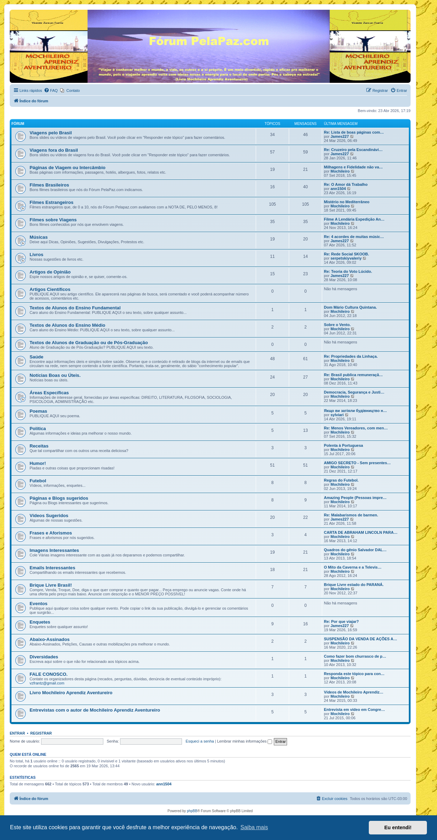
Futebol (38, 480)
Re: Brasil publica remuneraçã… (353, 375)
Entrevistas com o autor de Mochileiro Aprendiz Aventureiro (95, 710)
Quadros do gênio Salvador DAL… (355, 550)
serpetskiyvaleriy (346, 258)
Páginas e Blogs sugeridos (59, 498)
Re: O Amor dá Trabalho (346, 184)
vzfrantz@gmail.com (47, 683)
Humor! (38, 463)
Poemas (38, 411)
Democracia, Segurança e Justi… (354, 392)
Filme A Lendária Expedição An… (354, 219)
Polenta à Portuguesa (343, 445)
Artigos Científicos (50, 289)
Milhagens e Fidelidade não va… (353, 167)
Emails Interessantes (52, 567)
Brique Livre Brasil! (51, 585)
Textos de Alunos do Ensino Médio (67, 325)
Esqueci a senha (200, 741)
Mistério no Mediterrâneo (347, 202)
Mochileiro (340, 171)
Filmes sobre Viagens (53, 219)
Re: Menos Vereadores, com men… (356, 428)
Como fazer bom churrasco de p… (355, 656)
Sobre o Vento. (337, 325)
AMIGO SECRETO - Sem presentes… (357, 463)
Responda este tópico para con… (354, 674)
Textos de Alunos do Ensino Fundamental (75, 307)
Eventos (38, 603)
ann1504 (338, 189)
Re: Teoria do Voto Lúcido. (348, 271)
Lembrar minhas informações (244, 741)
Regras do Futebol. (341, 480)
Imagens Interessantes (54, 550)
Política (38, 428)
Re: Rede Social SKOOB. (346, 254)
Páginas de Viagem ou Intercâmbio (67, 167)
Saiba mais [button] (254, 827)
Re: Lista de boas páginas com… (354, 132)
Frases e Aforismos (51, 533)
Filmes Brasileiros (49, 185)
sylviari (337, 415)
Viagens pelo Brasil (51, 132)
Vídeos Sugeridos (49, 515)
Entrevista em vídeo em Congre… (354, 709)
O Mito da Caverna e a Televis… (352, 567)
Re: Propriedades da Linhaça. (351, 356)
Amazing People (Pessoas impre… (355, 498)
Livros (36, 254)
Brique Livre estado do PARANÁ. (354, 585)
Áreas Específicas (49, 392)
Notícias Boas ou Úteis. (55, 375)
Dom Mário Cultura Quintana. (350, 307)
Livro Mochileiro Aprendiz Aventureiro (71, 692)
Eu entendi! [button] (398, 827)
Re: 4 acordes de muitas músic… (354, 237)
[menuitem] (51, 90)
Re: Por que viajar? (341, 621)
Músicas (39, 237)
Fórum (17, 124)
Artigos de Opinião (50, 272)
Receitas (39, 446)
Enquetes (40, 622)
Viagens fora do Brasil (54, 150)
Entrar (17, 733)
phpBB (192, 811)
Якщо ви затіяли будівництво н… (355, 411)
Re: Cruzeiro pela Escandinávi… (353, 150)
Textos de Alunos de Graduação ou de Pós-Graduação (89, 342)
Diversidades (44, 656)
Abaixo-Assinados (50, 639)
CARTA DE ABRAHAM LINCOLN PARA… (360, 532)
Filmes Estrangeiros (51, 202)
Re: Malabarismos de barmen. (351, 515)
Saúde (36, 356)
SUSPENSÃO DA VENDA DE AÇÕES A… (360, 639)
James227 (340, 136)
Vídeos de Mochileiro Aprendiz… (353, 692)
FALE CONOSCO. (48, 674)
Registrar (41, 733)
